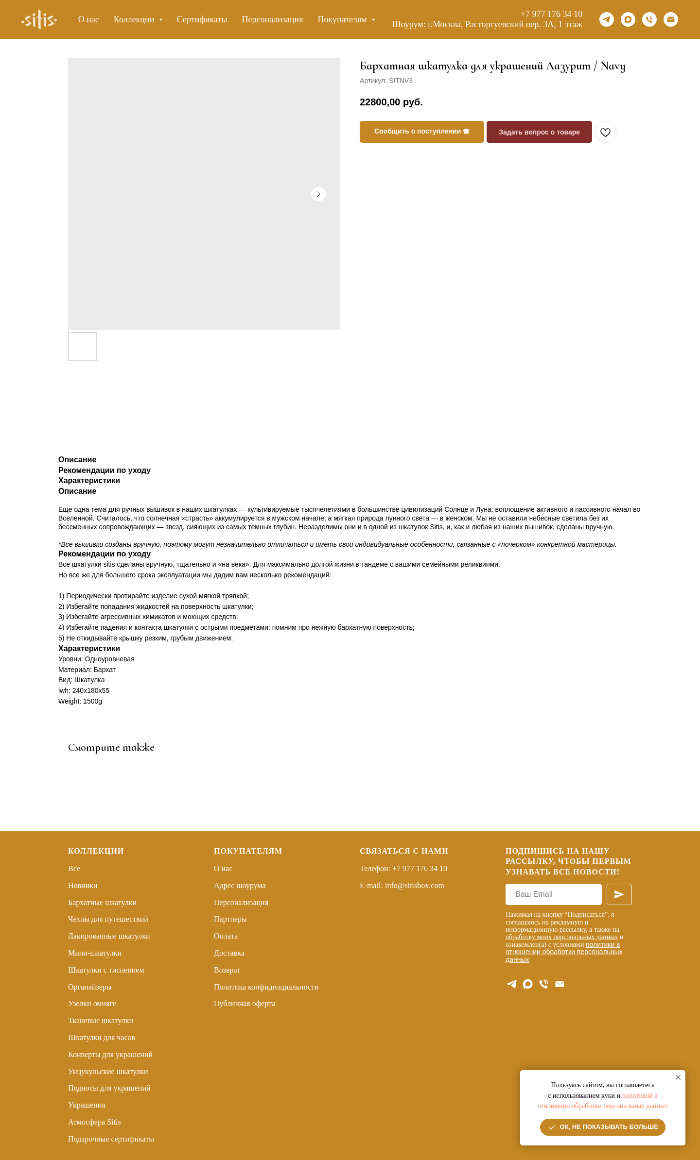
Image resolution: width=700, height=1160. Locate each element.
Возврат (227, 970)
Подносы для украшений (109, 1088)
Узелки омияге (92, 1003)
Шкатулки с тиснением (106, 970)
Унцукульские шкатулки (108, 1071)
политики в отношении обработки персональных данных (564, 952)
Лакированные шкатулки (109, 936)
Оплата (226, 936)
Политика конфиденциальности (266, 987)
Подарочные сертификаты (111, 1139)
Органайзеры (90, 987)
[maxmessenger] (628, 19)
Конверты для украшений (110, 1054)
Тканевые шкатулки (100, 1020)
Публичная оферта (244, 1003)
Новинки (83, 885)
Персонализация (272, 19)
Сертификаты (202, 19)
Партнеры (230, 919)
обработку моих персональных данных (562, 937)
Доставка (229, 953)
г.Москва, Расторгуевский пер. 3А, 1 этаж (505, 24)
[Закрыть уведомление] (678, 1077)
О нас (88, 19)
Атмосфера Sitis (94, 1122)
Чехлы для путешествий (108, 919)
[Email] (671, 19)
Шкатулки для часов (101, 1037)
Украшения (86, 1105)
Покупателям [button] (343, 19)
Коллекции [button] (135, 19)
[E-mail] (560, 984)
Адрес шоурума (240, 885)
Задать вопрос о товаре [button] (539, 132)
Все (74, 868)
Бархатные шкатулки (102, 902)
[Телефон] (649, 19)
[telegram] (606, 19)
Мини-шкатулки (95, 953)
